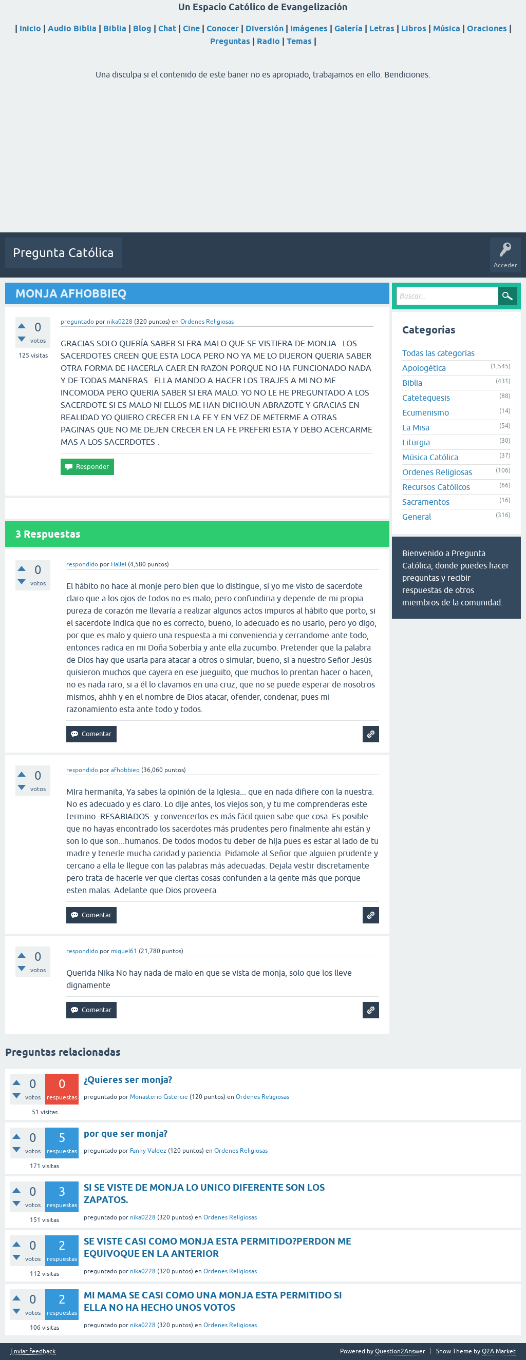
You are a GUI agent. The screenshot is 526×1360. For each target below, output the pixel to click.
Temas (299, 41)
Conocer (222, 28)
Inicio (30, 28)
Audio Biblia (72, 28)
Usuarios (268, 260)
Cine (191, 28)
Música (446, 28)
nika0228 (143, 1217)
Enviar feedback (32, 1351)
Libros (413, 28)
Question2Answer (400, 1351)
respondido (82, 564)
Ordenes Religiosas (207, 321)
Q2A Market (499, 1351)
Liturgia (416, 442)
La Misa (415, 427)
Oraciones (487, 28)
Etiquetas (232, 260)
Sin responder (188, 260)
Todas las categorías (438, 353)
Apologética (424, 367)
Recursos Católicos (436, 486)
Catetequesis (426, 397)
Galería (348, 28)
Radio (268, 41)
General (416, 516)
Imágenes (309, 28)
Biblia (114, 28)
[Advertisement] (263, 160)
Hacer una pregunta (320, 260)
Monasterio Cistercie (159, 1096)
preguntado (77, 321)
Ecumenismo (425, 412)
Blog (142, 28)
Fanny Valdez (148, 1150)
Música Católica (430, 457)
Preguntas (230, 41)
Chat (167, 28)
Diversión (265, 28)
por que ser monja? (125, 1133)
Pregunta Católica (63, 253)
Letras (381, 28)
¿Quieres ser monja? (128, 1079)
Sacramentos (425, 501)
